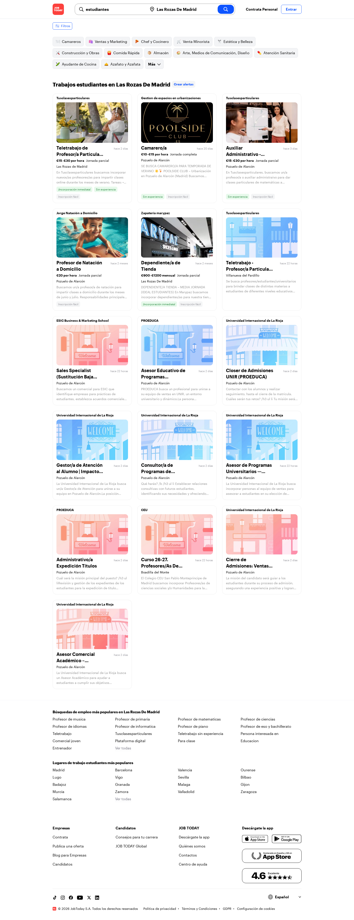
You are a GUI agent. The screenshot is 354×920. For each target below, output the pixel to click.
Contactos (188, 855)
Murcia (58, 791)
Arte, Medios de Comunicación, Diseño (212, 53)
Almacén (158, 53)
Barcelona (123, 770)
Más (154, 64)
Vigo (119, 777)
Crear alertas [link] (183, 84)
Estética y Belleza (235, 41)
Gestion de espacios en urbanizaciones (171, 98)
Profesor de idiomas (70, 726)
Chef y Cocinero (152, 41)
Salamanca (62, 799)
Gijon (245, 784)
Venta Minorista (193, 41)
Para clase (186, 741)
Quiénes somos (192, 846)
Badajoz (59, 784)
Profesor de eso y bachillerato (266, 726)
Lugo (57, 777)
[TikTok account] (55, 898)
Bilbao (246, 777)
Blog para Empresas (69, 855)
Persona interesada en (260, 733)
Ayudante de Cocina (76, 64)
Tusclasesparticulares (73, 98)
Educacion (250, 741)
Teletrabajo (62, 733)
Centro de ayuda (193, 864)
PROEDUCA (149, 320)
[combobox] (115, 9)
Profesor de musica (69, 719)
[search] (226, 9)
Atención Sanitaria (276, 53)
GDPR (227, 909)
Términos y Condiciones (199, 909)
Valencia (185, 770)
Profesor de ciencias (258, 719)
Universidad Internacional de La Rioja (254, 320)
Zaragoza (249, 791)
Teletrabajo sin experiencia (200, 733)
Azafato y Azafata (122, 64)
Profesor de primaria (132, 719)
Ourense (248, 770)
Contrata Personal (261, 9)
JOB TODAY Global (131, 846)
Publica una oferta (68, 846)
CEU (144, 510)
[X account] (89, 898)
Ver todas (123, 748)
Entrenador (62, 748)
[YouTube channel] (80, 898)
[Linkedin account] (97, 898)
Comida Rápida (123, 53)
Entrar (291, 9)
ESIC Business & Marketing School (82, 320)
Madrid (59, 770)
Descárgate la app (194, 837)
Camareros (68, 41)
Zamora (121, 791)
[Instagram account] (63, 898)
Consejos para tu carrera (137, 837)
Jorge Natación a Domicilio (77, 213)
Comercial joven (67, 741)
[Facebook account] (71, 898)
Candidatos (62, 864)
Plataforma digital (130, 741)
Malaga (184, 784)
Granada (122, 784)
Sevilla (183, 777)
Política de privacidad (159, 909)
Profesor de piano (193, 726)
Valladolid (186, 791)
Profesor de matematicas (199, 719)
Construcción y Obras (77, 53)
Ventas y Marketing (107, 41)
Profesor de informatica (135, 726)
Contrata (60, 837)
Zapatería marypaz (155, 213)
